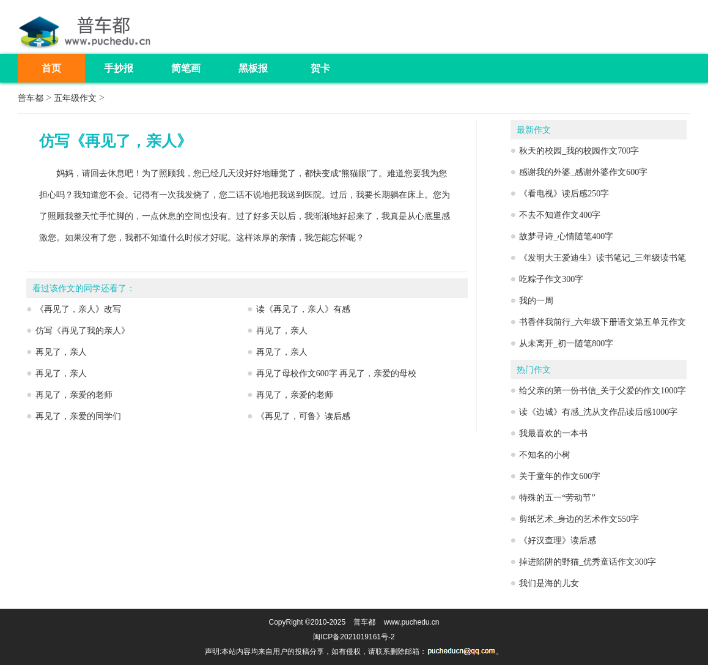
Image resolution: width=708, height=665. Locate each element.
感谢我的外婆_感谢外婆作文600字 (583, 172)
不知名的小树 (544, 454)
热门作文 (534, 369)
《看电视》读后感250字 (564, 193)
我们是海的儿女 (549, 583)
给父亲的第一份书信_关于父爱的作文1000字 (602, 390)
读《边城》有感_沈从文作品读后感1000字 (598, 412)
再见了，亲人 (282, 330)
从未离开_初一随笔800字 (566, 343)
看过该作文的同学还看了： (83, 288)
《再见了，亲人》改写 (78, 309)
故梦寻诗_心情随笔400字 (566, 236)
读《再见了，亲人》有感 (303, 309)
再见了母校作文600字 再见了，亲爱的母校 (336, 373)
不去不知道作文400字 (559, 215)
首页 (51, 68)
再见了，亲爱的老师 (73, 394)
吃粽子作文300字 (551, 279)
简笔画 (186, 68)
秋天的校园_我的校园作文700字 (579, 150)
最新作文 (534, 130)
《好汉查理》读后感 (557, 540)
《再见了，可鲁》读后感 (303, 416)
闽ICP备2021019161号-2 (353, 637)
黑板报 (253, 68)
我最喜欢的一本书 (553, 433)
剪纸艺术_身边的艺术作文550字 (579, 519)
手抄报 (118, 68)
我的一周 (536, 300)
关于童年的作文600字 (559, 476)
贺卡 (320, 68)
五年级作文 (75, 98)
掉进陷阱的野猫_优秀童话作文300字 (587, 562)
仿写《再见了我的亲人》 (82, 330)
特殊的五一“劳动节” (557, 497)
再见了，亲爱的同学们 (78, 416)
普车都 (30, 98)
